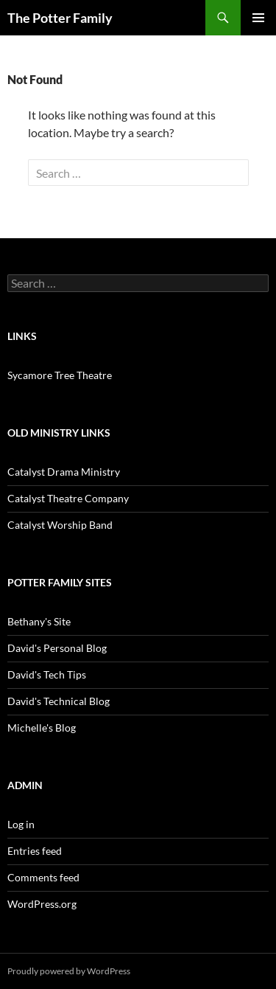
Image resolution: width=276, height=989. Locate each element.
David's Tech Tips (46, 674)
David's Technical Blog (58, 701)
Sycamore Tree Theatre (59, 375)
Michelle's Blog (41, 727)
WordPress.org (42, 904)
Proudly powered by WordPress (68, 970)
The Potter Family (60, 18)
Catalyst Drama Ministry (63, 471)
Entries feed (34, 850)
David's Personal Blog (57, 648)
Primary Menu (258, 17)
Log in (21, 824)
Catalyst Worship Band (60, 524)
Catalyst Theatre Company (68, 498)
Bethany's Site (39, 621)
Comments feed (43, 877)
